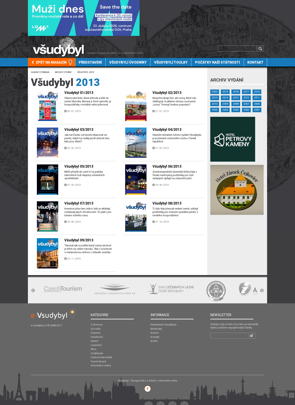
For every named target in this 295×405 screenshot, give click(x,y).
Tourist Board (98, 361)
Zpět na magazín (49, 62)
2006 (257, 103)
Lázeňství (96, 345)
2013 (236, 97)
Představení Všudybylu (163, 324)
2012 (246, 97)
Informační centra (101, 365)
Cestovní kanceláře (101, 357)
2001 (257, 109)
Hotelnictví (97, 336)
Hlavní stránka (40, 72)
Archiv (154, 340)
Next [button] (262, 291)
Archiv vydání (63, 72)
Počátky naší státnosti (217, 62)
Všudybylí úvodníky (128, 62)
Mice (93, 349)
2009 (225, 103)
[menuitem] (51, 62)
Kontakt (255, 62)
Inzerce (154, 332)
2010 (214, 103)
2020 (214, 91)
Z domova (96, 324)
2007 (246, 103)
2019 (225, 91)
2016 (257, 91)
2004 (225, 109)
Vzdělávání (97, 353)
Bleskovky (156, 328)
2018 (236, 91)
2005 (214, 109)
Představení (90, 62)
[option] (63, 289)
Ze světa (95, 328)
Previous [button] (33, 291)
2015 (214, 97)
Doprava (95, 332)
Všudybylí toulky (171, 62)
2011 (257, 97)
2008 (236, 103)
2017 (246, 91)
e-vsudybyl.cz (39, 325)
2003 (236, 109)
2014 (225, 97)
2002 (246, 109)
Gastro (94, 340)
